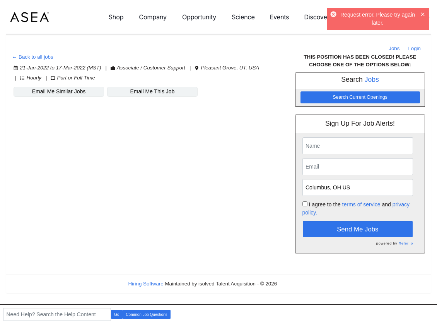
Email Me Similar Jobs (58, 91)
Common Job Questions (146, 314)
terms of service (361, 204)
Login (414, 48)
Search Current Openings (360, 97)
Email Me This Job (152, 91)
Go (116, 314)
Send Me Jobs (357, 229)
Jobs (394, 48)
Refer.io (406, 243)
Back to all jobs (32, 57)
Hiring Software (146, 284)
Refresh (300, 284)
